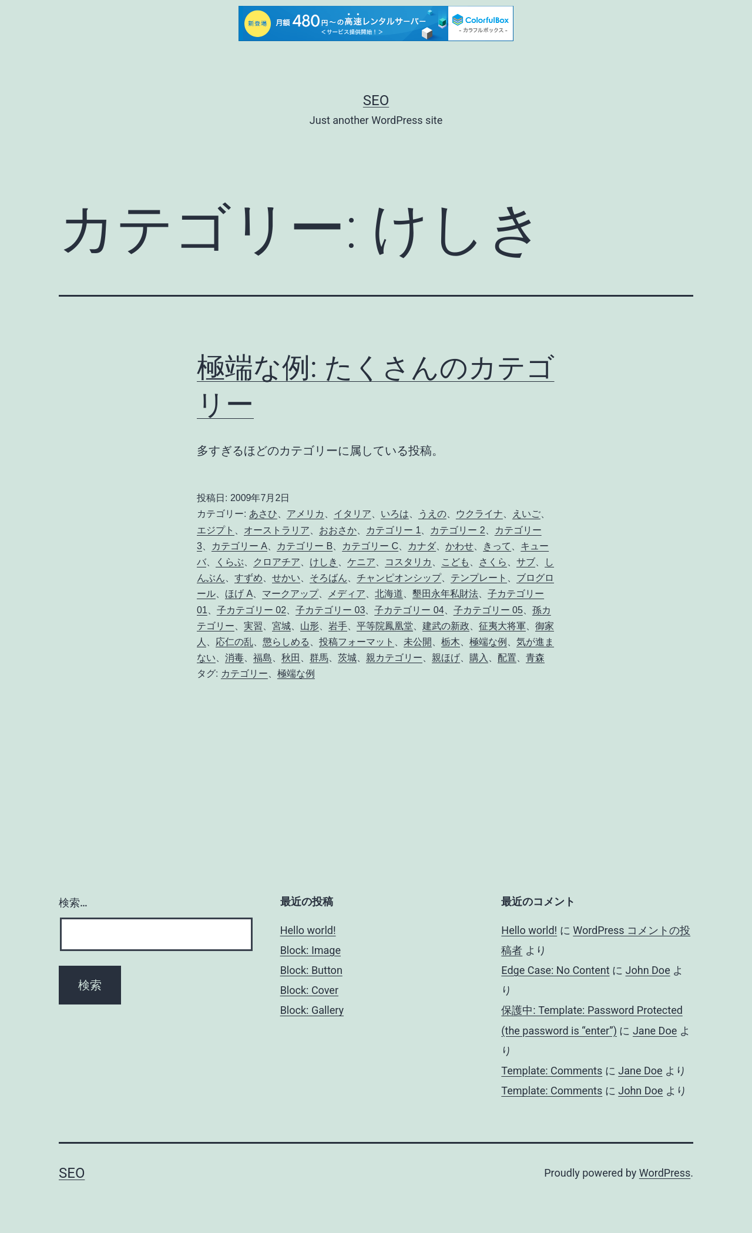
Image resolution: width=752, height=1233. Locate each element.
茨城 (347, 658)
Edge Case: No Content (555, 970)
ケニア (361, 562)
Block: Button (311, 970)
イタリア (352, 514)
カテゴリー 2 (457, 530)
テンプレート (479, 578)
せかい (286, 578)
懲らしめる (286, 642)
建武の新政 (445, 626)
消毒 (234, 658)
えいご (526, 514)
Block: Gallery (312, 1010)
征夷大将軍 (502, 626)
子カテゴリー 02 (251, 610)
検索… (73, 902)
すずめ (248, 578)
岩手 (337, 626)
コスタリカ (408, 562)
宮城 (281, 626)
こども (455, 562)
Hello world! (308, 930)
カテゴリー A (239, 546)
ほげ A (239, 594)
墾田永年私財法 (445, 594)
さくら (493, 562)
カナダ (422, 546)
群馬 (319, 658)
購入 (478, 658)
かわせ (459, 546)
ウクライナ (479, 514)
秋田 (290, 658)
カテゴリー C (370, 546)
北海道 (389, 594)
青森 (535, 658)
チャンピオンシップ (399, 578)
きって (497, 546)
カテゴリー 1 (393, 530)
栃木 (450, 642)
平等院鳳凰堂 (385, 626)
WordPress (664, 1173)
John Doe (648, 970)
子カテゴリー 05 (488, 610)
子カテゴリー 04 (409, 610)
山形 (309, 626)
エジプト (215, 530)
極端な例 (488, 642)
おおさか (338, 530)
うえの (432, 514)
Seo (376, 100)
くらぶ (230, 562)
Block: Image (310, 950)
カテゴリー (244, 673)
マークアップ (290, 594)
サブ (525, 562)
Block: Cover (309, 990)
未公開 (418, 642)
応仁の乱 (234, 642)
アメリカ (305, 514)
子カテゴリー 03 (330, 610)
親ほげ (446, 658)
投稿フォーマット (356, 642)
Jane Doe (655, 1030)
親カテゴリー (394, 658)
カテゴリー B (305, 546)
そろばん (328, 578)
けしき (324, 562)
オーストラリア (277, 530)
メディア (346, 594)
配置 (507, 658)
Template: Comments (551, 1070)
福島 (262, 658)
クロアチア (276, 562)
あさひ (263, 514)
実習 (253, 626)
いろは (395, 514)
